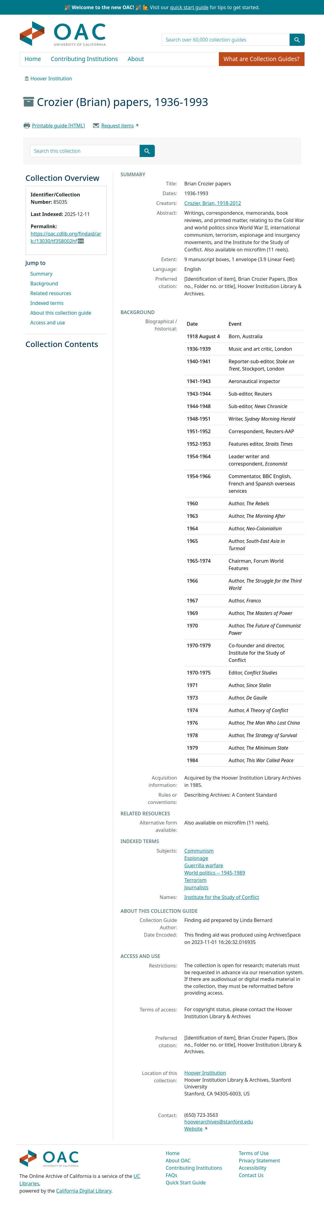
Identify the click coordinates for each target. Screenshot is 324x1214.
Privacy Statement (259, 1160)
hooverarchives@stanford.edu (218, 1121)
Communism (199, 850)
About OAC (178, 1160)
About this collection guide (60, 312)
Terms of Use (254, 1153)
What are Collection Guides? (262, 59)
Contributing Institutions (84, 59)
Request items (117, 125)
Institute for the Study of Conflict (221, 897)
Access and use (47, 322)
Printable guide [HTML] (58, 125)
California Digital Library (83, 1190)
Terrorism (195, 880)
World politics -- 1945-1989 (214, 872)
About (136, 59)
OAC (63, 34)
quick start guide (189, 7)
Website (193, 1128)
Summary (41, 273)
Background (44, 283)
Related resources (50, 293)
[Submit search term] (297, 40)
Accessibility (252, 1168)
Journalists (196, 887)
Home (33, 59)
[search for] (226, 40)
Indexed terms (47, 303)
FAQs (171, 1175)
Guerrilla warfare (203, 865)
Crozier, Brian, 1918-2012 (212, 203)
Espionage (196, 858)
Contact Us (251, 1175)
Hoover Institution (51, 78)
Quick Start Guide (186, 1182)
